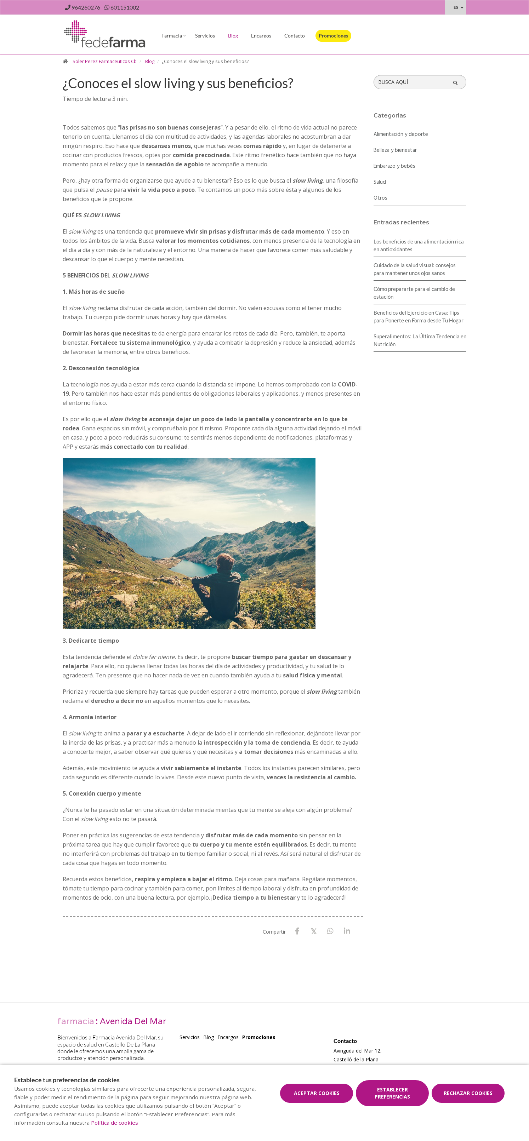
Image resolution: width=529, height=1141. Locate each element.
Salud (380, 182)
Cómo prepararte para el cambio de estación (414, 293)
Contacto (294, 36)
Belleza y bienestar (395, 150)
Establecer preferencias (392, 1093)
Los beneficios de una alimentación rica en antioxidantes (419, 245)
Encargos (261, 36)
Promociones (333, 36)
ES (456, 7)
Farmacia (171, 36)
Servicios (205, 36)
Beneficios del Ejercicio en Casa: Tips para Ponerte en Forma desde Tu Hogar (418, 316)
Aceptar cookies (317, 1093)
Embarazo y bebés (394, 166)
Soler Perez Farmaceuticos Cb (105, 61)
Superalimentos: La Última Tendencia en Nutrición (420, 340)
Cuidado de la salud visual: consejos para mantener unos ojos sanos (415, 269)
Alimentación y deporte (401, 134)
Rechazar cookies (468, 1093)
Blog (233, 36)
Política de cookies (114, 1122)
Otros (380, 198)
